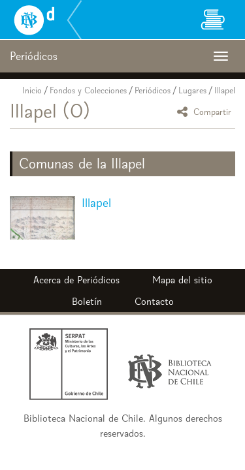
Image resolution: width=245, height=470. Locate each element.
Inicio (32, 90)
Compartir (206, 111)
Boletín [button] (87, 301)
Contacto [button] (154, 301)
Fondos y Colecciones (88, 90)
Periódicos (153, 90)
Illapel (224, 90)
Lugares (192, 90)
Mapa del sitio (182, 280)
